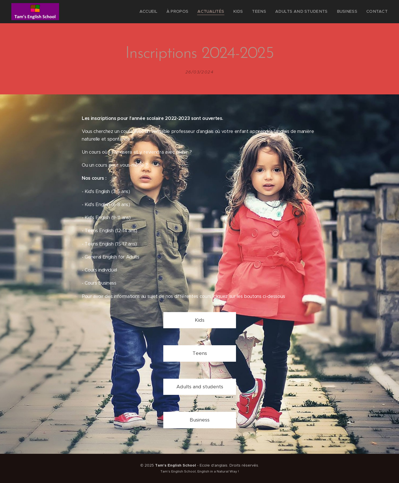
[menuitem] (167, 12)
